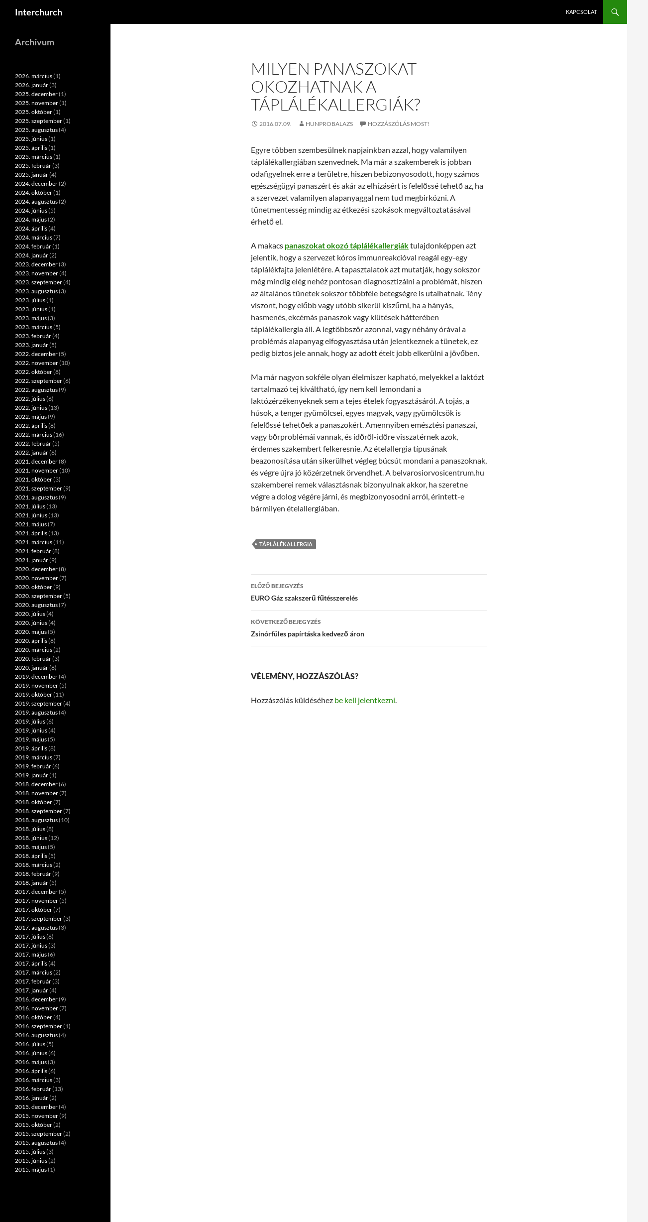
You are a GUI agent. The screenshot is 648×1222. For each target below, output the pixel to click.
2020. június (31, 622)
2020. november (36, 578)
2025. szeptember (38, 120)
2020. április (31, 640)
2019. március (33, 757)
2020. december (36, 569)
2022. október (33, 371)
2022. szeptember (38, 380)
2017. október (33, 909)
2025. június (31, 138)
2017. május (31, 954)
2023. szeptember (38, 282)
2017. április (31, 963)
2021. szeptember (38, 488)
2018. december (36, 784)
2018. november (36, 793)
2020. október (33, 587)
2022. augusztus (36, 389)
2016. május (31, 1062)
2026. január (31, 85)
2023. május (31, 318)
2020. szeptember (38, 596)
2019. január (31, 775)
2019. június (31, 730)
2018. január (31, 882)
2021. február (33, 551)
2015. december (36, 1106)
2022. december (36, 354)
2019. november (36, 685)
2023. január (31, 345)
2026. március (33, 76)
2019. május (31, 739)
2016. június (31, 1053)
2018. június (31, 838)
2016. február (33, 1089)
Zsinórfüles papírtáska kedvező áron (369, 627)
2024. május (31, 219)
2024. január (31, 255)
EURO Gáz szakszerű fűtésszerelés (369, 591)
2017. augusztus (36, 927)
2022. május (31, 416)
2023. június (31, 309)
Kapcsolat (581, 11)
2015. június (31, 1160)
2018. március (33, 864)
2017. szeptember (38, 918)
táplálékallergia (286, 544)
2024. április (31, 228)
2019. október (33, 694)
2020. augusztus (36, 605)
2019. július (30, 721)
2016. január (31, 1097)
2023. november (36, 273)
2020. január (31, 667)
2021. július (30, 506)
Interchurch (38, 11)
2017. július (30, 936)
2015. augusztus (36, 1142)
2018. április (31, 855)
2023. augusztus (36, 291)
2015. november (36, 1115)
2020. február (33, 658)
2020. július (30, 613)
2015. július (30, 1151)
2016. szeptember (38, 1026)
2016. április (31, 1071)
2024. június (31, 210)
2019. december (36, 676)
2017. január (31, 990)
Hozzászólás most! (399, 123)
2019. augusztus (36, 712)
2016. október (33, 1017)
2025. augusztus (36, 129)
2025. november (36, 103)
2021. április (31, 533)
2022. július (30, 398)
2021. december (36, 461)
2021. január (31, 560)
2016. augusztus (36, 1035)
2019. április (31, 748)
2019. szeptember (38, 703)
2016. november (36, 1008)
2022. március (33, 434)
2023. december (36, 264)
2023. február (33, 336)
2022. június (31, 407)
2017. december (36, 891)
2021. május (31, 524)
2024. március (33, 237)
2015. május (31, 1169)
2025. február (33, 165)
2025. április (31, 147)
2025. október (33, 112)
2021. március (33, 542)
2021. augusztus (36, 497)
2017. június (31, 945)
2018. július (30, 829)
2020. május (31, 631)
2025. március (33, 156)
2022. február (33, 443)
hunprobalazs (329, 123)
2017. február (33, 981)
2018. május (31, 847)
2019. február (33, 766)
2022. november (36, 363)
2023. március (33, 327)
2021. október (33, 479)
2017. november (36, 900)
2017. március (33, 972)
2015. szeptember (38, 1133)
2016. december (36, 999)
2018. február (33, 873)
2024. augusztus (36, 201)
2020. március (33, 649)
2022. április (31, 425)
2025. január (31, 174)
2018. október (33, 802)
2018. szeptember (38, 811)
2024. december (36, 183)
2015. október (33, 1124)
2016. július (30, 1044)
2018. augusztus (36, 820)
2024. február (33, 246)
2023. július (30, 300)
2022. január (31, 452)
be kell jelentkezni (364, 700)
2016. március (33, 1080)
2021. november (36, 470)
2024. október (33, 192)
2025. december (36, 94)
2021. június (31, 515)
